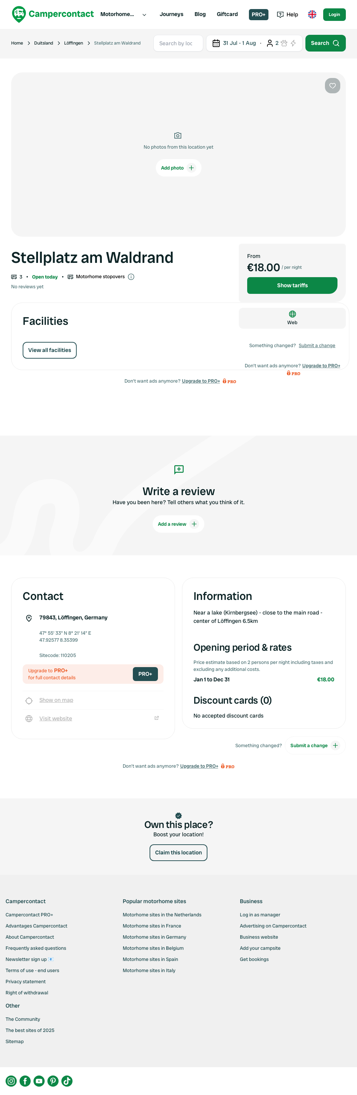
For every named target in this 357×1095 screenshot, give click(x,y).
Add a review (178, 524)
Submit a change (317, 345)
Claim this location (178, 852)
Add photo (178, 168)
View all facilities (49, 350)
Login (334, 14)
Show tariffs (292, 285)
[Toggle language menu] (312, 14)
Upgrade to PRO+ (201, 381)
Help (287, 14)
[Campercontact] (53, 14)
